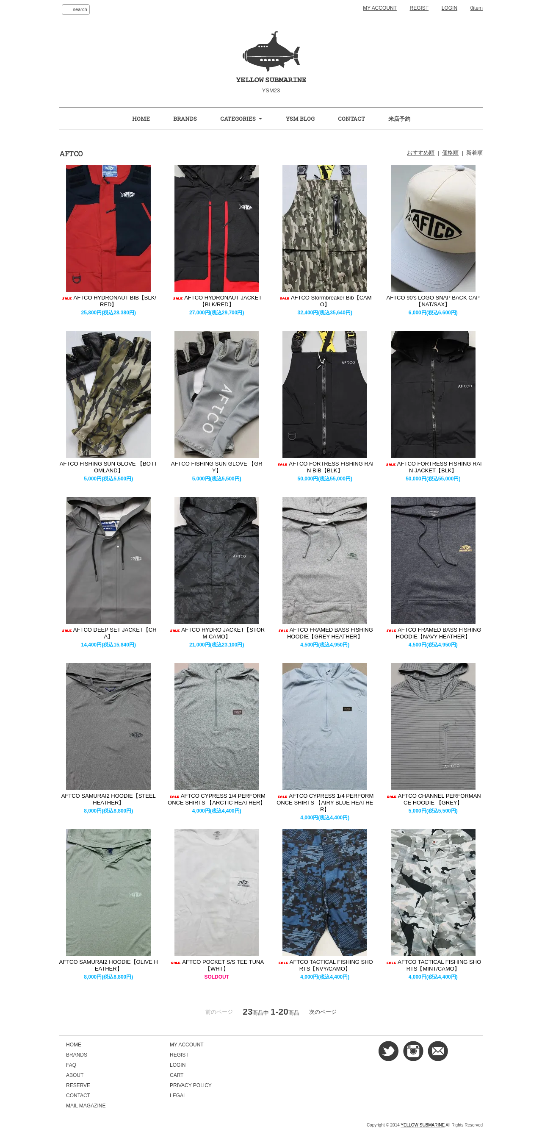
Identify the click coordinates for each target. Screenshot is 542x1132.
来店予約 (399, 118)
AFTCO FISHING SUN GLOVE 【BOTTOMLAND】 (109, 467)
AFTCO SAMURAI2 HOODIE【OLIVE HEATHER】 (108, 965)
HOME (141, 118)
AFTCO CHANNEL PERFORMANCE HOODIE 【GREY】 (433, 799)
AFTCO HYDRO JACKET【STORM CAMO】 (217, 633)
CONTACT (351, 118)
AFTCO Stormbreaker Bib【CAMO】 (325, 301)
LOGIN (449, 8)
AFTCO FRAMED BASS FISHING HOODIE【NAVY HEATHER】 (433, 633)
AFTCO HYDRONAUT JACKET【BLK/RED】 (216, 301)
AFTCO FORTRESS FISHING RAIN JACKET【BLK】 (433, 467)
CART (176, 1075)
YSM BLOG (300, 118)
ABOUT (74, 1075)
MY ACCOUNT (380, 8)
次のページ (323, 1012)
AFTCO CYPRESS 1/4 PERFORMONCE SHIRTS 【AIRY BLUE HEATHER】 (324, 803)
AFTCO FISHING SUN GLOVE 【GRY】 (217, 467)
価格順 (450, 153)
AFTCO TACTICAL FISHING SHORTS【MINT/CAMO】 (433, 965)
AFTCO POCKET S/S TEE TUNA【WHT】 (216, 965)
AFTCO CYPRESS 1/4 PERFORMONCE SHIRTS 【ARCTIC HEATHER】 (216, 799)
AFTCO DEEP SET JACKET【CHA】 (109, 633)
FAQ (71, 1065)
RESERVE (78, 1085)
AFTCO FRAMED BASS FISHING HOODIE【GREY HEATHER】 (325, 633)
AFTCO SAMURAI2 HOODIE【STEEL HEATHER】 (108, 799)
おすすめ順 (420, 153)
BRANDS (185, 118)
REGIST (419, 8)
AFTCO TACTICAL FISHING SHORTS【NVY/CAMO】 (325, 965)
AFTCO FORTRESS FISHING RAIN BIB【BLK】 (324, 467)
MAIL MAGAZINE (85, 1106)
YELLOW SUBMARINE (423, 1125)
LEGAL (178, 1096)
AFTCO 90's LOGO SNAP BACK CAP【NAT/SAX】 (433, 301)
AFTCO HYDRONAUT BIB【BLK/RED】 (108, 301)
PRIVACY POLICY (191, 1085)
